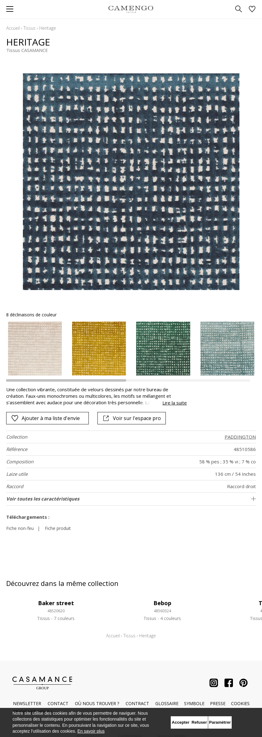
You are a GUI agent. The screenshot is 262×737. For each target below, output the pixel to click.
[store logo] (131, 9)
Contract (137, 703)
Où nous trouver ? (97, 703)
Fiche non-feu (20, 528)
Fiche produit (58, 528)
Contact (58, 703)
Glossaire (166, 703)
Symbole (194, 703)
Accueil (13, 28)
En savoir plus (91, 731)
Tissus (30, 28)
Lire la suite (174, 403)
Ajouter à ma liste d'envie (45, 418)
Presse (217, 703)
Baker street (56, 603)
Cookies (240, 703)
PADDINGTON (240, 437)
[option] (35, 348)
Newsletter (27, 703)
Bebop (162, 603)
